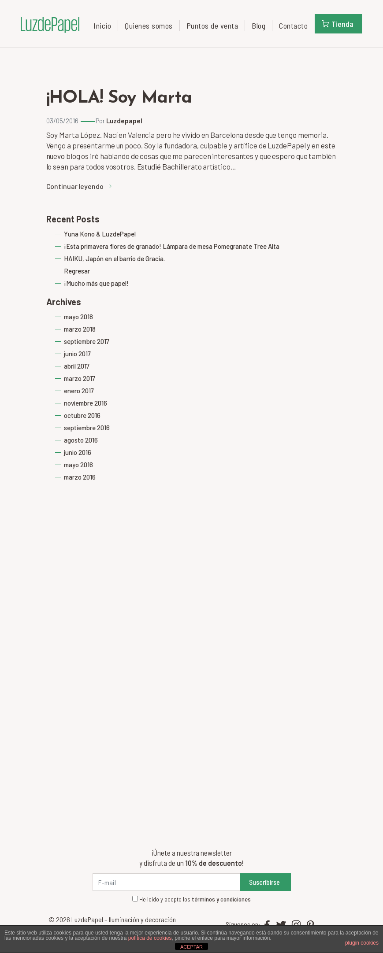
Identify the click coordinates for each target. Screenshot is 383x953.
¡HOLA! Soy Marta (119, 98)
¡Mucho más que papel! (96, 283)
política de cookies (150, 938)
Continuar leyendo (79, 186)
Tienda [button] (337, 24)
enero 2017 (79, 391)
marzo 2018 (80, 329)
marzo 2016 (80, 477)
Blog (258, 25)
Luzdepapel (124, 121)
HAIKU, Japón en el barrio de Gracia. (114, 258)
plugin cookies (362, 943)
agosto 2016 (81, 440)
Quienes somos (149, 25)
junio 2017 (77, 354)
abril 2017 (76, 366)
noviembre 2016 (85, 403)
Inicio (102, 25)
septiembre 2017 (86, 341)
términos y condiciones (221, 899)
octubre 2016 (82, 415)
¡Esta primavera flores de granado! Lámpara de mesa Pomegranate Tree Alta (171, 246)
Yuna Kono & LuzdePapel (100, 234)
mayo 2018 (78, 317)
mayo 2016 (78, 465)
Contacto (293, 25)
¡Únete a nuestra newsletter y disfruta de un (191, 857)
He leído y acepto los (191, 899)
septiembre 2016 (87, 428)
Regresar (77, 271)
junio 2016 (77, 452)
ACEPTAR (191, 946)
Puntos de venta (212, 25)
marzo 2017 (79, 378)
